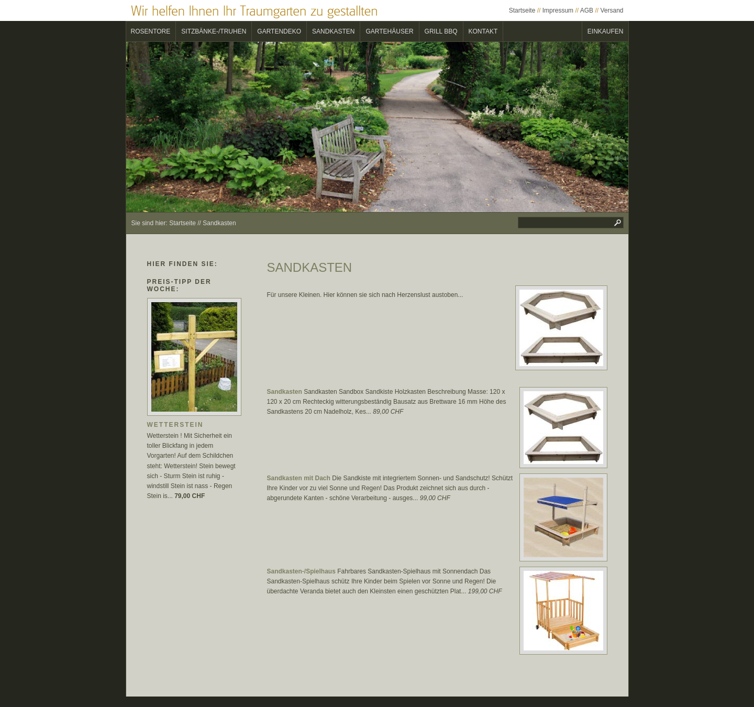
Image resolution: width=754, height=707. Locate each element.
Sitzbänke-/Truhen (213, 31)
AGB (586, 10)
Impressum (557, 10)
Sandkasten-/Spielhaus (301, 571)
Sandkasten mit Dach (298, 478)
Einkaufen (605, 31)
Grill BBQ (441, 31)
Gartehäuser (389, 31)
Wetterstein (175, 424)
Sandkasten (333, 31)
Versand (611, 10)
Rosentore (151, 31)
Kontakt (483, 31)
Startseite (522, 10)
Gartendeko (279, 31)
